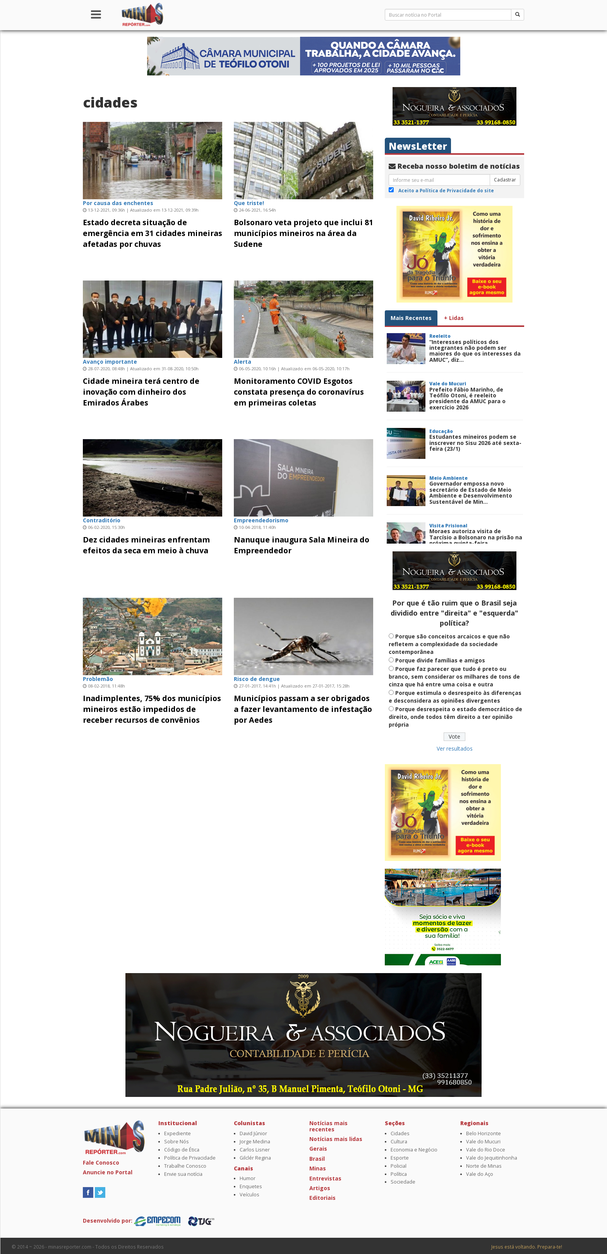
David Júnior (253, 1133)
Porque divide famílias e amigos (440, 660)
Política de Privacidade (190, 1158)
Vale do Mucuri (483, 1141)
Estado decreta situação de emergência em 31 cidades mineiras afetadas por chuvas (152, 233)
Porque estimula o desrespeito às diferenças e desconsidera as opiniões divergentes (455, 696)
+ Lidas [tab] (454, 318)
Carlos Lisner (255, 1149)
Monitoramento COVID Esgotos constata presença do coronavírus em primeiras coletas (299, 392)
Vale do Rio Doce (485, 1149)
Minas (317, 1168)
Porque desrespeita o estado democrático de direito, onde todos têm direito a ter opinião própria (455, 716)
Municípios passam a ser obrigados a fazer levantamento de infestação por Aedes (303, 709)
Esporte (400, 1158)
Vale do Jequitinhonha (491, 1158)
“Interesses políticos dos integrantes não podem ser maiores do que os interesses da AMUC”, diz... (475, 350)
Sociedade (403, 1182)
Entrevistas (325, 1178)
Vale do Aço (479, 1174)
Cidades (400, 1133)
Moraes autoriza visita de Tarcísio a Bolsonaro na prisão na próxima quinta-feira (475, 537)
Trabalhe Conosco (185, 1166)
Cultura (399, 1141)
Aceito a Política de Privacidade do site (446, 190)
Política (399, 1174)
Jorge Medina (255, 1141)
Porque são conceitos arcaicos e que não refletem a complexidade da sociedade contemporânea (449, 644)
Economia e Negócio (414, 1149)
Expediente (177, 1133)
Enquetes (251, 1186)
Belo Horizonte (483, 1133)
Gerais (318, 1148)
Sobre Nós (176, 1141)
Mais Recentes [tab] (411, 318)
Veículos (249, 1194)
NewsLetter (418, 146)
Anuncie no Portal (107, 1172)
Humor (247, 1178)
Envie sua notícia (183, 1174)
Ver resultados (455, 748)
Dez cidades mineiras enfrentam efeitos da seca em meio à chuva (146, 545)
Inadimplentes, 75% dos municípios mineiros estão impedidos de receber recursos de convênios (152, 709)
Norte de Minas (484, 1166)
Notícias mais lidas (335, 1139)
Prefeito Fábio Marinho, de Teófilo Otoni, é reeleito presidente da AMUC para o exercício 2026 (467, 398)
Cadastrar (505, 179)
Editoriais (322, 1197)
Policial (398, 1166)
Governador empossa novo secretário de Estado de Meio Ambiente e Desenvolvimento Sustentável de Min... (470, 492)
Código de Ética (181, 1149)
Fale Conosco (101, 1162)
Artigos (319, 1188)
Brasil (317, 1158)
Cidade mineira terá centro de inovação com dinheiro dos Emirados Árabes (141, 392)
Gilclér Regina (255, 1158)
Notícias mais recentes (328, 1126)
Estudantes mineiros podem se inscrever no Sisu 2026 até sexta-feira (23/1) (475, 442)
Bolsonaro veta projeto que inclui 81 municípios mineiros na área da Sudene (303, 233)
